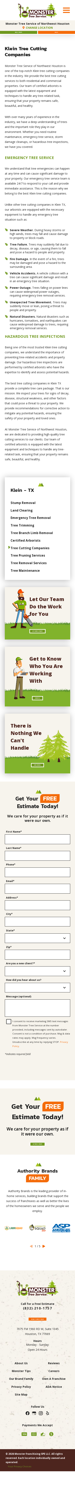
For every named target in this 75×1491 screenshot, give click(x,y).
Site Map (21, 1423)
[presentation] (37, 1083)
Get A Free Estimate (37, 638)
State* (10, 949)
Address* (12, 916)
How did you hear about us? (23, 998)
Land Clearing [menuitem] (22, 516)
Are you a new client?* (20, 982)
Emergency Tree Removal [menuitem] (31, 523)
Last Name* (13, 866)
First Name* (14, 850)
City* (9, 932)
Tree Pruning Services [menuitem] (28, 561)
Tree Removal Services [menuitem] (29, 568)
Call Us (56, 35)
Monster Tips (21, 1399)
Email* (10, 900)
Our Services (37, 781)
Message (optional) (18, 1015)
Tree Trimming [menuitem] (22, 531)
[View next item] (43, 1270)
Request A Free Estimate (37, 1345)
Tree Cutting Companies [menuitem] (30, 553)
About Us (37, 710)
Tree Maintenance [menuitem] (25, 576)
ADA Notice (54, 1415)
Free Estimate (18, 35)
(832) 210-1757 (37, 1333)
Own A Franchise (54, 1407)
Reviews (54, 1391)
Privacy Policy (21, 1415)
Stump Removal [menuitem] (23, 508)
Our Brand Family (21, 1407)
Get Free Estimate (37, 1166)
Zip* (9, 966)
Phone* (10, 883)
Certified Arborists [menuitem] (25, 546)
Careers (53, 1399)
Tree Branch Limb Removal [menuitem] (32, 538)
